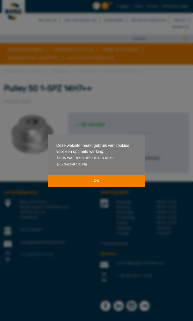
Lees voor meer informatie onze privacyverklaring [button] (85, 160)
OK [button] (96, 181)
